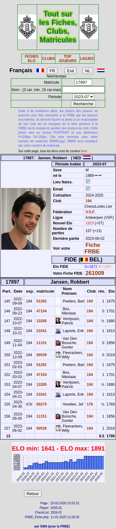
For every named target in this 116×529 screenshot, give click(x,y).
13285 (41, 321)
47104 (41, 311)
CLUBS (48, 58)
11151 (41, 343)
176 (89, 404)
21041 (41, 331)
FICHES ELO (31, 58)
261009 (95, 273)
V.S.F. (90, 212)
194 (88, 201)
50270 (41, 404)
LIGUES (87, 58)
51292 (41, 301)
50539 (41, 355)
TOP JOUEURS (67, 58)
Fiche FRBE (92, 248)
